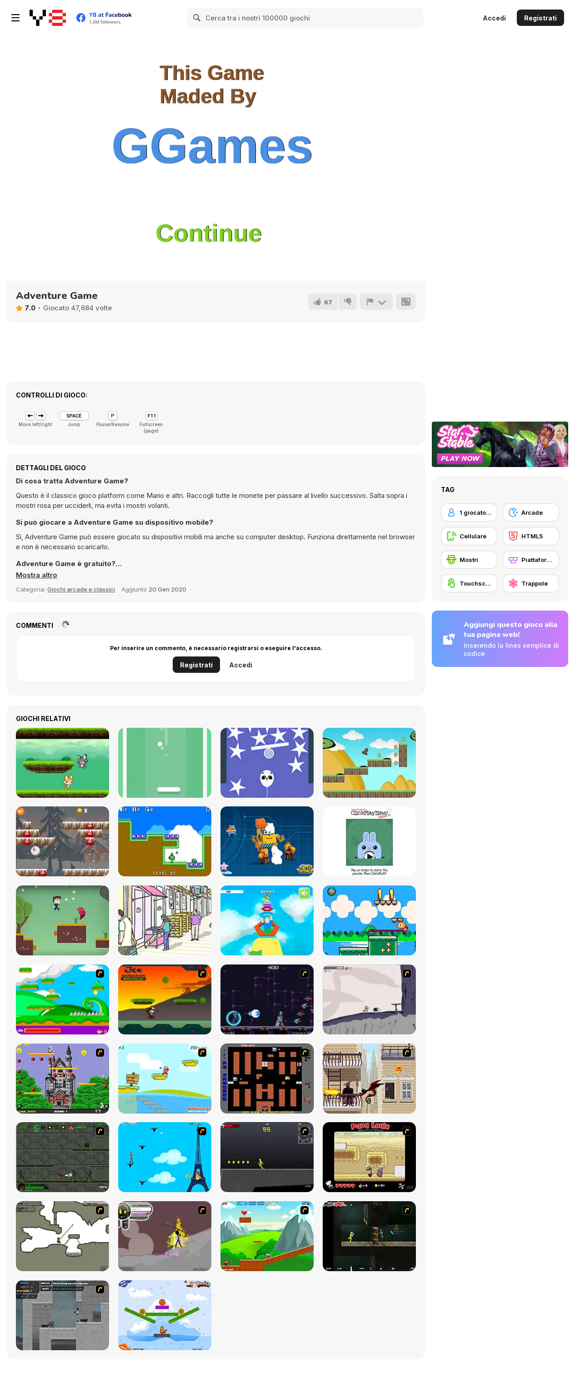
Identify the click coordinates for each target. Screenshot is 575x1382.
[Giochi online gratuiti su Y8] (47, 18)
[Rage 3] (164, 1236)
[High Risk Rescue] (369, 1079)
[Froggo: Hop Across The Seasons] (369, 920)
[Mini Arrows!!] (164, 841)
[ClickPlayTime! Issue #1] (369, 841)
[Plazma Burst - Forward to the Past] (62, 1315)
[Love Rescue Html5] (62, 920)
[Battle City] (267, 1079)
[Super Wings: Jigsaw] (267, 841)
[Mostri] (469, 560)
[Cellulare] (469, 536)
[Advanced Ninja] (62, 1236)
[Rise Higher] (267, 763)
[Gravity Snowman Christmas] (62, 841)
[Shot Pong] (164, 763)
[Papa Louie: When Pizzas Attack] (369, 1157)
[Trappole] (531, 583)
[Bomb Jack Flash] (62, 1079)
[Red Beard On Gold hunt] (164, 1079)
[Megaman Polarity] (267, 999)
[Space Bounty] (62, 1157)
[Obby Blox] (267, 920)
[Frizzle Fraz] (267, 1236)
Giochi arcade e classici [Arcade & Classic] (81, 589)
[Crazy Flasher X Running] (267, 1157)
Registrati (540, 18)
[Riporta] (376, 301)
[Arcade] (531, 512)
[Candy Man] (62, 999)
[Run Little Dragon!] (369, 763)
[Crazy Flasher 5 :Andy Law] (369, 1236)
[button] (36, 575)
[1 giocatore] (469, 512)
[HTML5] (531, 536)
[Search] (197, 18)
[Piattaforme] (531, 560)
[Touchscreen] (469, 583)
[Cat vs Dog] (62, 763)
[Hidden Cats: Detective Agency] (164, 920)
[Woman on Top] (164, 1157)
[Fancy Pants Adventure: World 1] (369, 999)
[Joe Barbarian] (164, 999)
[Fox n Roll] (164, 1315)
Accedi (494, 18)
